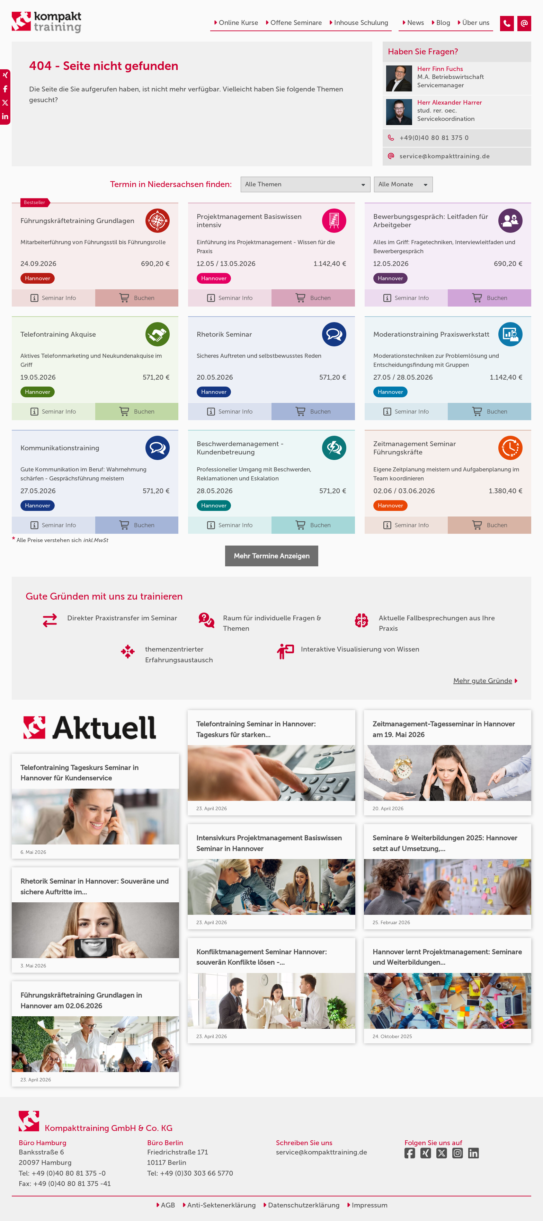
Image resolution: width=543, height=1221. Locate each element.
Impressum (367, 1205)
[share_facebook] (5, 90)
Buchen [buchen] (136, 297)
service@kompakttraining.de (321, 1152)
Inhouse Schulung (358, 23)
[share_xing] (5, 76)
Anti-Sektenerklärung (219, 1205)
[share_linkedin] (5, 118)
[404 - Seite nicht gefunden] (507, 23)
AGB (165, 1205)
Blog (440, 23)
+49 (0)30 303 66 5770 (196, 1173)
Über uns (473, 23)
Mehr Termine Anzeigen (272, 556)
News (413, 23)
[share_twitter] (5, 104)
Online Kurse (236, 23)
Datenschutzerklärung (301, 1205)
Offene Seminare (293, 23)
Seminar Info (53, 297)
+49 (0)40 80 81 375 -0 (69, 1173)
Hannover (37, 278)
